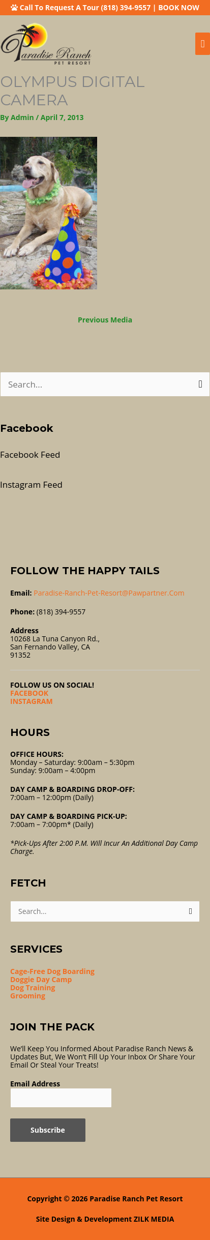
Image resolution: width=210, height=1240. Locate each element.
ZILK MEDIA (154, 1219)
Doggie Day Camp (41, 979)
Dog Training (32, 987)
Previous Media (105, 319)
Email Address (35, 1083)
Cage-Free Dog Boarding (52, 971)
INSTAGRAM (31, 701)
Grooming (27, 995)
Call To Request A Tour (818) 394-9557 (85, 7)
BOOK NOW (178, 7)
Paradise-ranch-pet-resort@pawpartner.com (109, 593)
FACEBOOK (29, 693)
